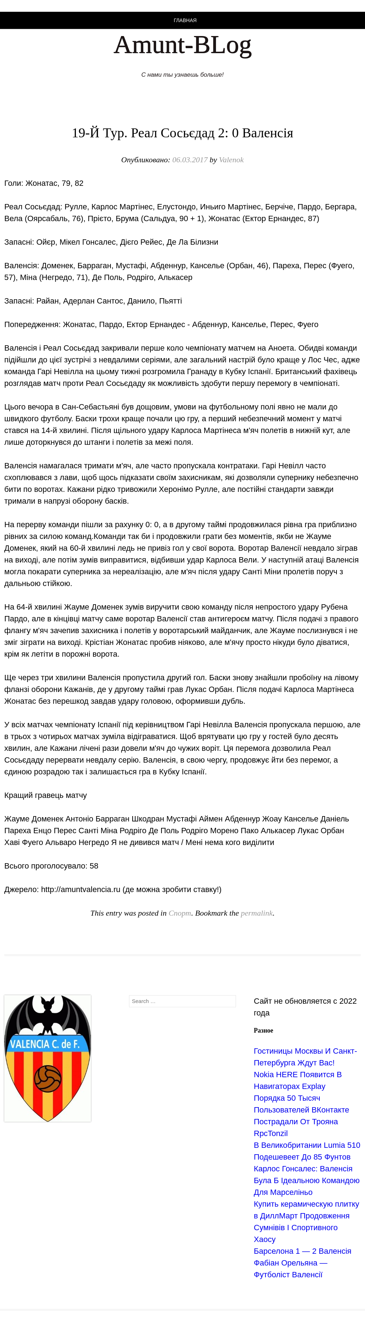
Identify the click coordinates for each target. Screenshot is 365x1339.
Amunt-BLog (182, 44)
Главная (185, 20)
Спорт (180, 912)
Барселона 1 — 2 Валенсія (302, 1251)
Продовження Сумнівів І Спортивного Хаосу (302, 1227)
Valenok (231, 159)
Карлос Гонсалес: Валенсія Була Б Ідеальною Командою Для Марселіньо (307, 1180)
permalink (257, 912)
